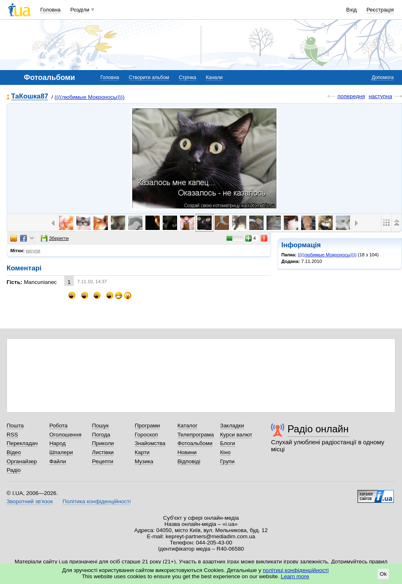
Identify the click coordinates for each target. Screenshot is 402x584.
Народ (57, 443)
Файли (57, 461)
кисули (33, 250)
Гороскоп (146, 435)
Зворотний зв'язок (30, 501)
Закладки (232, 425)
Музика (144, 461)
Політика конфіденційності (97, 501)
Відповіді (189, 461)
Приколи (103, 443)
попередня (351, 96)
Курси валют (236, 435)
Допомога (383, 77)
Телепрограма (196, 435)
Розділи (79, 10)
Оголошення (65, 435)
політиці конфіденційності (296, 570)
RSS (12, 435)
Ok (383, 574)
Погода (101, 435)
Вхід (351, 10)
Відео (14, 452)
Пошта (15, 425)
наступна (380, 96)
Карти (142, 452)
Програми (147, 425)
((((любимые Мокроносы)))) (89, 97)
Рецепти (102, 461)
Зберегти (55, 238)
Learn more (295, 576)
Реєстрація (380, 10)
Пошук (100, 425)
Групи (227, 461)
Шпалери (61, 452)
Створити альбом (149, 77)
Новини (187, 452)
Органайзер (22, 461)
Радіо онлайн (318, 428)
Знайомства (150, 443)
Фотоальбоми (195, 443)
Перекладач (22, 443)
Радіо (14, 470)
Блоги (227, 443)
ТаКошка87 (29, 96)
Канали (214, 77)
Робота (58, 425)
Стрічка (187, 77)
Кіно (225, 452)
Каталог (188, 425)
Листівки (103, 452)
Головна (50, 10)
